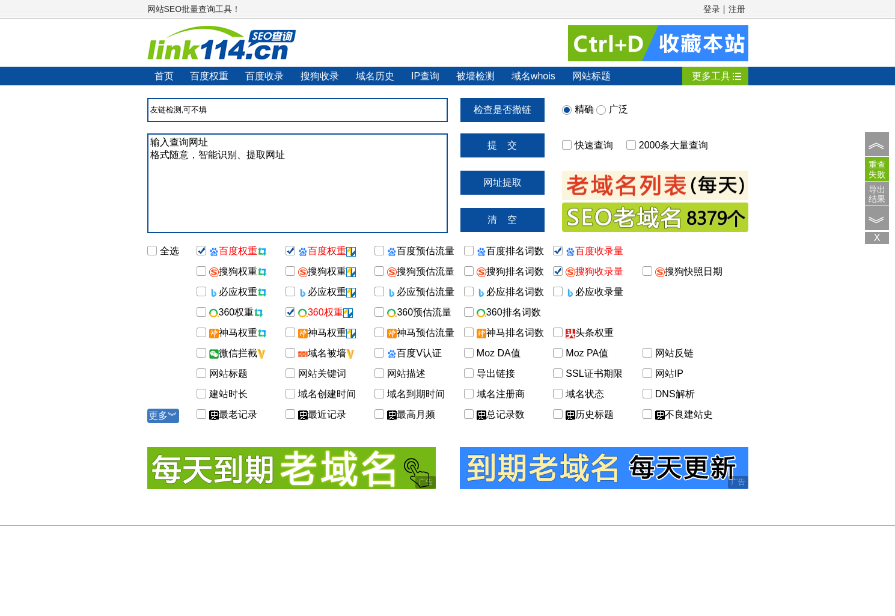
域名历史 (375, 76)
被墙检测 (475, 76)
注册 (737, 9)
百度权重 (209, 76)
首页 (164, 76)
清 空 (502, 220)
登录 (711, 9)
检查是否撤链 (502, 110)
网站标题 (591, 76)
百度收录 (264, 76)
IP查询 (425, 76)
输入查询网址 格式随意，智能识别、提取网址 (297, 183)
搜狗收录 (320, 76)
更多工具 (711, 76)
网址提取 (502, 182)
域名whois (533, 76)
